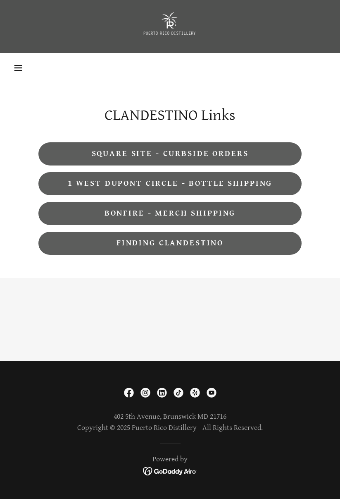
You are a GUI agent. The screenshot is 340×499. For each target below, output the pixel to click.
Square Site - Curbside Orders (170, 153)
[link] (170, 26)
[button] (18, 68)
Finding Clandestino (170, 243)
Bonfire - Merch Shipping (170, 213)
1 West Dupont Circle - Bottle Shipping (170, 183)
